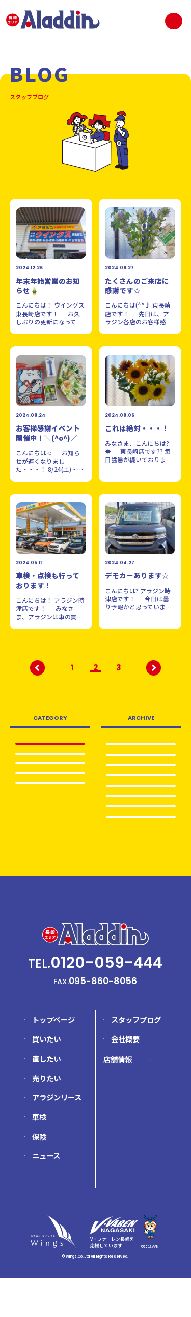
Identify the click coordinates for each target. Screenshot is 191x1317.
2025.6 (140, 776)
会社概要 (125, 1078)
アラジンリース (56, 1136)
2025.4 (141, 806)
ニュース (46, 1194)
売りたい (50, 788)
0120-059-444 (106, 1001)
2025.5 (140, 791)
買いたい (46, 1078)
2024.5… (141, 851)
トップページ (53, 1058)
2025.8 (140, 760)
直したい (46, 1097)
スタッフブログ (136, 1058)
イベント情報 (50, 803)
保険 (39, 1175)
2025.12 (140, 745)
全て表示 (50, 744)
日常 (50, 758)
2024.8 (141, 836)
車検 (50, 773)
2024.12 (141, 821)
